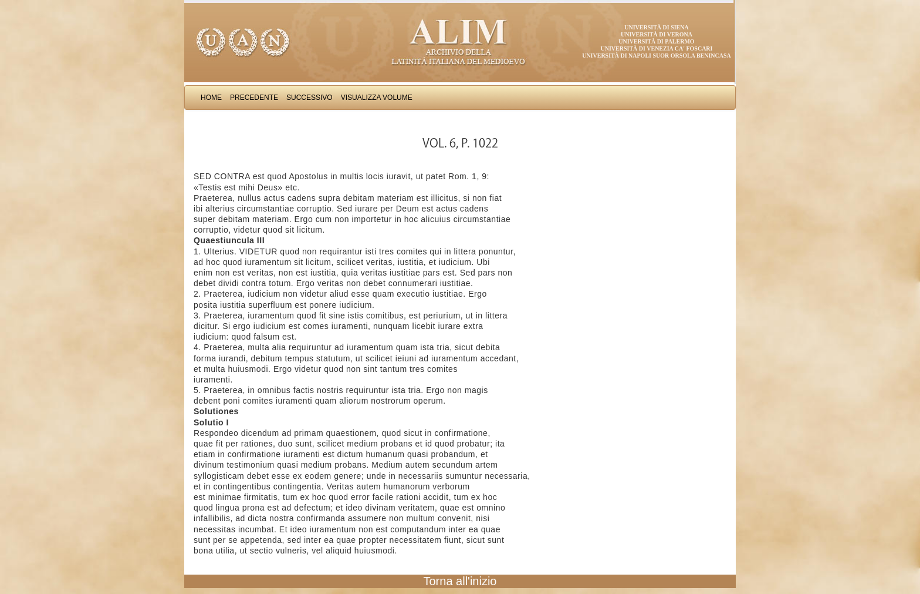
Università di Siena (656, 27)
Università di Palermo (656, 41)
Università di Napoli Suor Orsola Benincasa (656, 55)
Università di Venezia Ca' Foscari (657, 48)
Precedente (254, 97)
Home (211, 97)
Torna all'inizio (460, 581)
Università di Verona (656, 34)
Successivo (309, 97)
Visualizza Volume (376, 97)
